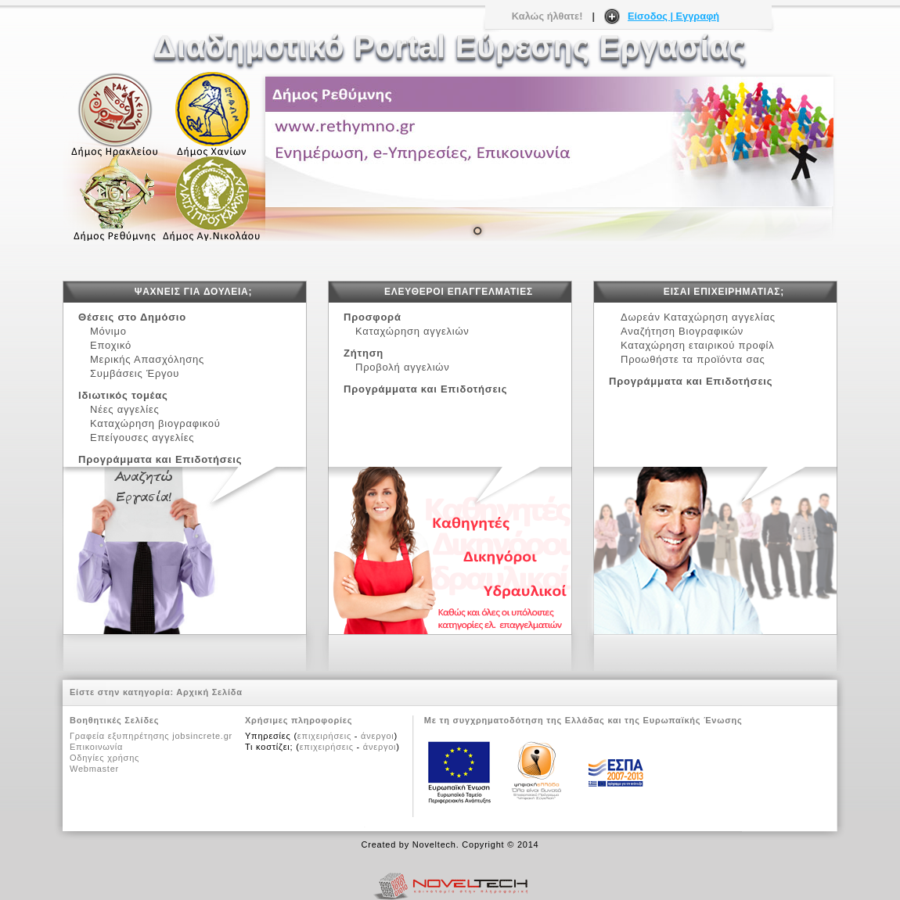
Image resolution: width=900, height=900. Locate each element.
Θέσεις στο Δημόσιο (132, 317)
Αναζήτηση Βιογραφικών (682, 331)
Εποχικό (114, 345)
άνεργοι (377, 735)
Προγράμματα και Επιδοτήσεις (160, 459)
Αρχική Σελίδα (209, 692)
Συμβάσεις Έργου (138, 373)
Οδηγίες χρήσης (104, 757)
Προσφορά (372, 317)
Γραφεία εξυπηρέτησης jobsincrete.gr (151, 735)
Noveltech (434, 844)
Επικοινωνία (96, 746)
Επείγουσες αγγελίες (142, 437)
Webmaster (94, 768)
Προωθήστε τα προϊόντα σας (693, 359)
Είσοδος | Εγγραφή (673, 16)
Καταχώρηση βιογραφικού (155, 423)
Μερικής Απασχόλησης (150, 359)
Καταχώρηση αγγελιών (412, 331)
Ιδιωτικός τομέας (123, 395)
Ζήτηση (363, 353)
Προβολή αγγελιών (402, 367)
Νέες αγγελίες (128, 409)
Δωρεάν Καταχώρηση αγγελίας (698, 317)
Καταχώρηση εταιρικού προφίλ (698, 345)
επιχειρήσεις (324, 735)
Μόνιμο (108, 331)
